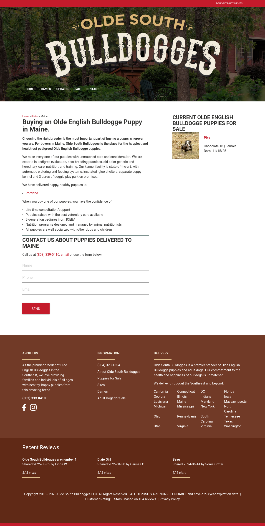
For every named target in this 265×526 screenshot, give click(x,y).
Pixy (207, 138)
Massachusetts (235, 402)
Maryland (207, 402)
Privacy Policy (169, 499)
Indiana (206, 397)
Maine (181, 402)
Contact (92, 89)
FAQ (77, 89)
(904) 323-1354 (108, 365)
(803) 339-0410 (48, 255)
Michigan (160, 406)
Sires (31, 89)
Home (25, 116)
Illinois (182, 397)
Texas (228, 421)
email (65, 255)
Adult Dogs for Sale (111, 398)
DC (203, 392)
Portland (32, 193)
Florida (229, 392)
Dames (46, 89)
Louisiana (161, 402)
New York (208, 406)
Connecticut (186, 392)
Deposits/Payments (229, 3)
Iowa (227, 397)
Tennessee (232, 416)
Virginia (182, 426)
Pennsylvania (187, 416)
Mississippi (185, 406)
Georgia (159, 397)
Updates (62, 89)
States (34, 116)
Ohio (157, 416)
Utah (157, 426)
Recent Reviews (40, 447)
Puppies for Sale (109, 378)
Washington (233, 426)
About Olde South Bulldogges (118, 372)
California (161, 392)
